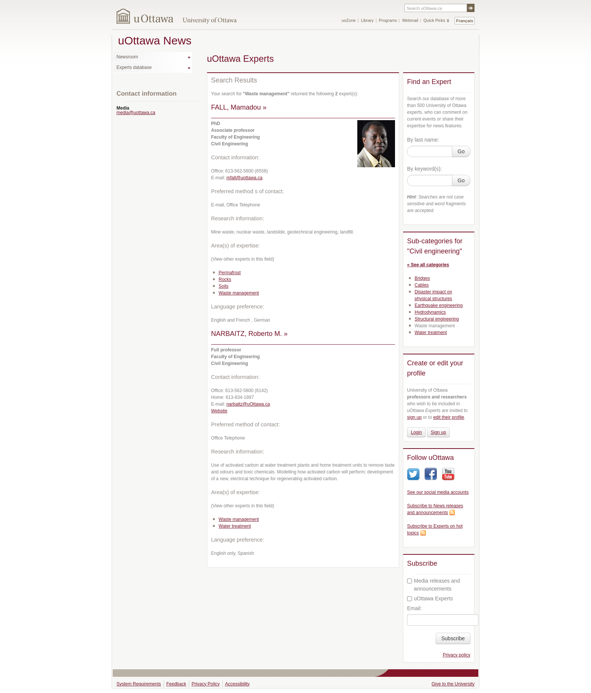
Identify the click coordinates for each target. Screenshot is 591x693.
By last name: (423, 140)
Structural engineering (437, 319)
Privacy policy (456, 655)
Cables (422, 285)
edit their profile (448, 417)
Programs (388, 20)
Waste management (239, 293)
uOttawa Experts (430, 598)
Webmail (410, 20)
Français (464, 20)
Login (416, 432)
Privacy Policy (205, 684)
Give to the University (453, 684)
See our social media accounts (438, 492)
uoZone (348, 20)
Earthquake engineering (438, 305)
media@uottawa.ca (135, 112)
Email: (414, 608)
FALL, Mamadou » (238, 107)
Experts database (134, 67)
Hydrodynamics (430, 312)
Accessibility (237, 684)
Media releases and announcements (433, 585)
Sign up (438, 432)
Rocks (225, 279)
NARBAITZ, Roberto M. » (249, 333)
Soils (223, 286)
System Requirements (138, 684)
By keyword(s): (424, 169)
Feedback (176, 684)
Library (367, 20)
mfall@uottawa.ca (245, 177)
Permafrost (230, 272)
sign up (414, 417)
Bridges (422, 278)
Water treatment (235, 526)
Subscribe (453, 638)
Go (461, 151)
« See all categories (428, 264)
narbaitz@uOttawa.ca (248, 404)
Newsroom (127, 57)
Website (219, 411)
